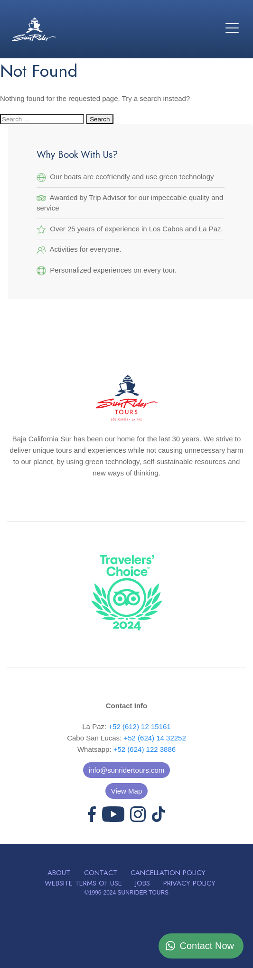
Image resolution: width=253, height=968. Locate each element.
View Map (126, 791)
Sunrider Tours (34, 29)
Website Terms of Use (83, 883)
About (58, 873)
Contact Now (207, 946)
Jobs (142, 883)
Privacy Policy (189, 883)
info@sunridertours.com (126, 770)
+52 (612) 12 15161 (139, 726)
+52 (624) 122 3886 (144, 749)
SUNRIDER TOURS (143, 892)
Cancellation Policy (168, 873)
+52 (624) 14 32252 (154, 738)
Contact (100, 873)
